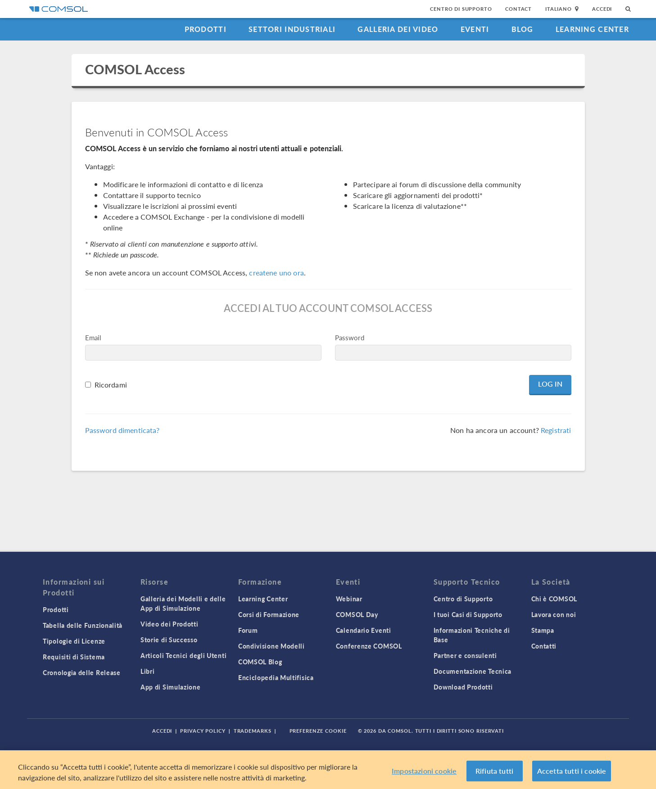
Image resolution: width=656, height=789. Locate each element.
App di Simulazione (170, 686)
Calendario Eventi (363, 630)
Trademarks (252, 730)
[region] (328, 769)
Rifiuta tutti (494, 771)
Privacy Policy (202, 730)
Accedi (602, 8)
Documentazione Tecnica (472, 671)
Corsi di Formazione (268, 614)
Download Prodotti (463, 686)
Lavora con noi (553, 614)
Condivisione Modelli (271, 645)
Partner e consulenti (465, 655)
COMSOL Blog (260, 661)
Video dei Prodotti (169, 623)
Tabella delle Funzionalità (82, 625)
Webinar (349, 598)
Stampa (542, 630)
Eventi (475, 29)
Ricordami (111, 384)
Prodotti (205, 29)
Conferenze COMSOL (369, 645)
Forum (248, 630)
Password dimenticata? (122, 430)
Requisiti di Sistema (74, 656)
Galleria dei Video (397, 29)
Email (93, 337)
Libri (147, 671)
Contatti (544, 645)
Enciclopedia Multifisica (276, 677)
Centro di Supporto (461, 8)
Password (349, 337)
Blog (522, 29)
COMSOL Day (357, 614)
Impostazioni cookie (424, 771)
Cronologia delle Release (82, 672)
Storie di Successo (169, 639)
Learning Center (592, 29)
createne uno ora (276, 272)
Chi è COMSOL (554, 598)
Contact (518, 8)
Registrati (556, 430)
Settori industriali (292, 29)
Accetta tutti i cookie (571, 771)
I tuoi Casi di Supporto (468, 614)
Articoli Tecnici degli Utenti (183, 655)
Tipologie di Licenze (74, 640)
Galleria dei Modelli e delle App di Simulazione (183, 603)
